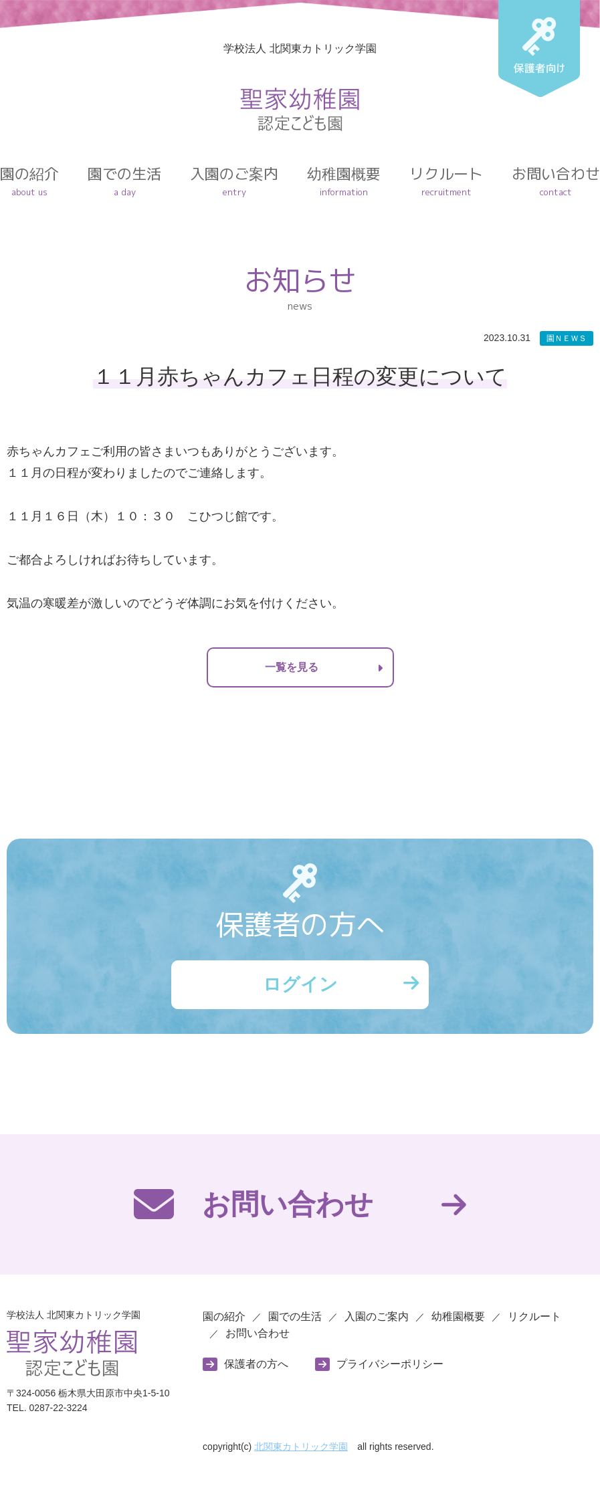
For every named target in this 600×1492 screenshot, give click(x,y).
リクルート (446, 181)
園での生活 (124, 181)
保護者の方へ (256, 1367)
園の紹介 (29, 181)
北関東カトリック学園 (301, 1450)
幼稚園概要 (344, 181)
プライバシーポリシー (389, 1367)
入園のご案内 (234, 181)
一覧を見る (291, 667)
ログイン (300, 986)
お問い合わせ (556, 181)
